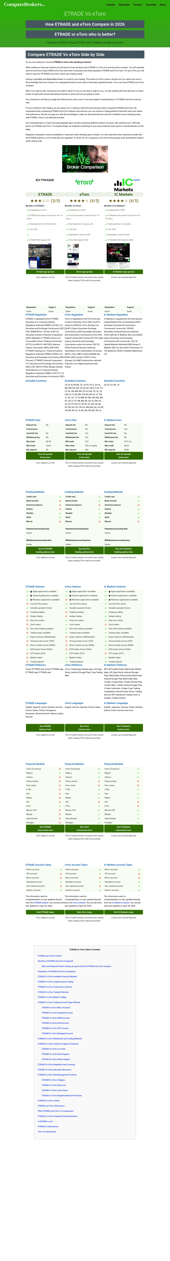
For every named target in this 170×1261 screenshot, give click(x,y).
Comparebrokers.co (24, 4)
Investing (151, 4)
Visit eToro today (84, 912)
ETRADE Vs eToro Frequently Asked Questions (57, 1116)
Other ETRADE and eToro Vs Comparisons (56, 1111)
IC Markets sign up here (123, 272)
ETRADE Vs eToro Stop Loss (54, 1085)
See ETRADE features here (45, 728)
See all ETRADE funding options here (45, 550)
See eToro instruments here (84, 828)
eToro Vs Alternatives (47, 1132)
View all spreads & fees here (45, 456)
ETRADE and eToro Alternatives (51, 1106)
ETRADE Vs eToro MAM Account (56, 1018)
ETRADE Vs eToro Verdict (48, 1101)
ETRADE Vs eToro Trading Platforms (53, 992)
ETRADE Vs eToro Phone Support (56, 1059)
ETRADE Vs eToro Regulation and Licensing (56, 1064)
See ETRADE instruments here (45, 828)
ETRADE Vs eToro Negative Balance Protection (62, 1096)
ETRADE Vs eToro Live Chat (53, 1049)
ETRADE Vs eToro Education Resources (54, 1070)
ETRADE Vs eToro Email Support (55, 1054)
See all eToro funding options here (84, 550)
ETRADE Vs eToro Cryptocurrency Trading (55, 982)
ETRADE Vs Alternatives (48, 1126)
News (163, 4)
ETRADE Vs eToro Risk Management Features (57, 1075)
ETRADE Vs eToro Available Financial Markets (57, 976)
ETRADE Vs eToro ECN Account (55, 1023)
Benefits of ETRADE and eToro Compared (55, 961)
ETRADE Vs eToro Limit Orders (55, 1090)
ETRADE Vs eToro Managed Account (57, 1033)
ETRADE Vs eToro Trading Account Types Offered (59, 1002)
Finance (138, 4)
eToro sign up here (84, 272)
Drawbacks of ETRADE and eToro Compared (56, 971)
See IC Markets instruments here (123, 828)
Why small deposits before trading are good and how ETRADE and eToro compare (76, 966)
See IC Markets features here (123, 728)
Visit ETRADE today (45, 912)
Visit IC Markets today (123, 912)
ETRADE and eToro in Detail (49, 956)
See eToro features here (84, 728)
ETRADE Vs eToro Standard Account (57, 1013)
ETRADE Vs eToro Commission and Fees (55, 987)
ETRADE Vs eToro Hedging (53, 1080)
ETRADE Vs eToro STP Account (55, 1028)
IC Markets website (120, 902)
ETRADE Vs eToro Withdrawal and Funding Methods (60, 1039)
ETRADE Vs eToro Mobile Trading (52, 997)
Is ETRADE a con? (45, 1121)
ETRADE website (41, 902)
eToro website (79, 902)
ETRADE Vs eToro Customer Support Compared (58, 1044)
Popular (111, 4)
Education (124, 4)
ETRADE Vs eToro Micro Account (56, 1008)
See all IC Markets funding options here (123, 550)
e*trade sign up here (45, 272)
